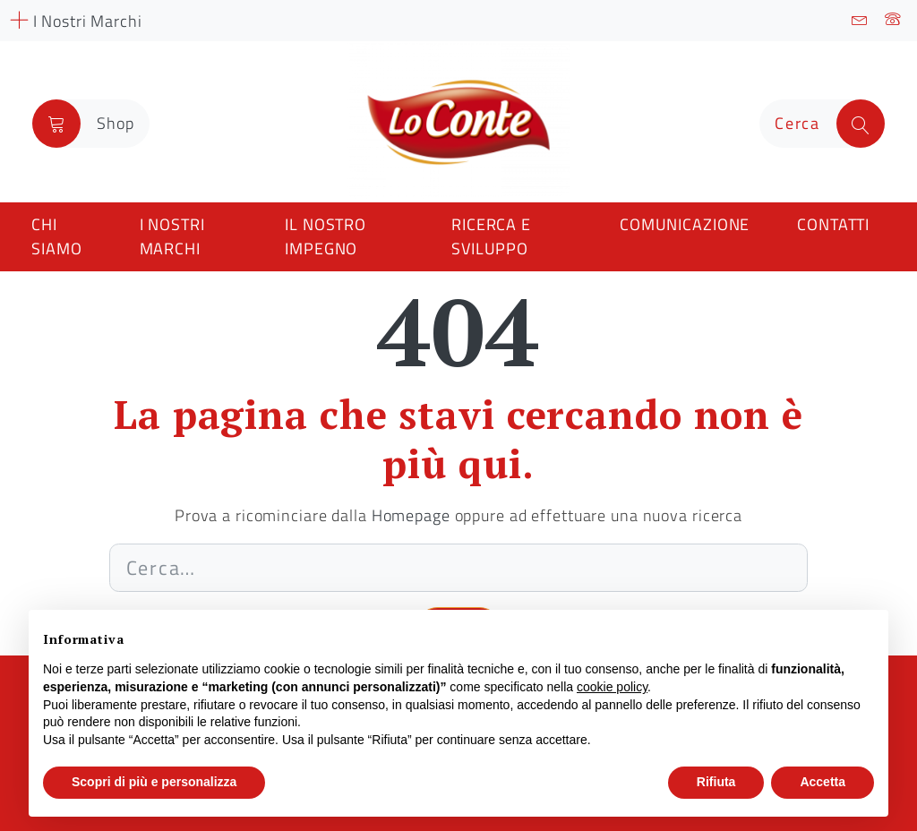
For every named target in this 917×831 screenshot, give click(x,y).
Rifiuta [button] (716, 782)
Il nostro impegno (325, 236)
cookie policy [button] (612, 687)
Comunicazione (685, 224)
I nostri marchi (172, 236)
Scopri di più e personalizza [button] (154, 782)
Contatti (833, 224)
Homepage (411, 515)
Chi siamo (56, 236)
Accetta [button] (822, 782)
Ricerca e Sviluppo (491, 236)
